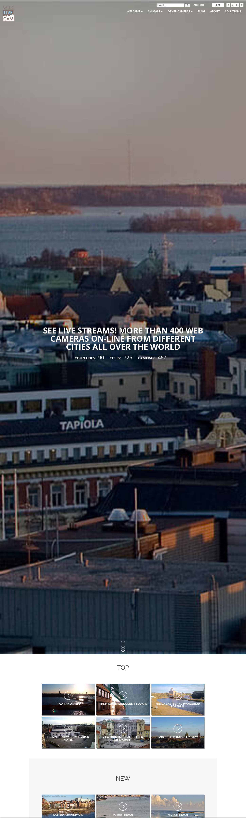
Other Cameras (180, 11)
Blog (201, 11)
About (215, 11)
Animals (155, 11)
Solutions (233, 11)
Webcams (135, 11)
